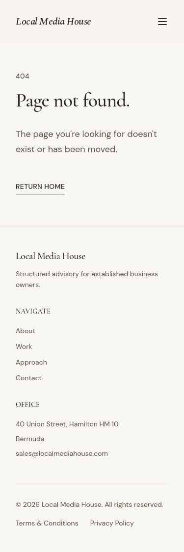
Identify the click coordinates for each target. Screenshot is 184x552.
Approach (31, 362)
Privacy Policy (112, 523)
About (25, 330)
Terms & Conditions (47, 523)
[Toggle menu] (162, 21)
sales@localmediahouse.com (62, 453)
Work (24, 346)
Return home (40, 187)
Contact (29, 377)
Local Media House (53, 21)
